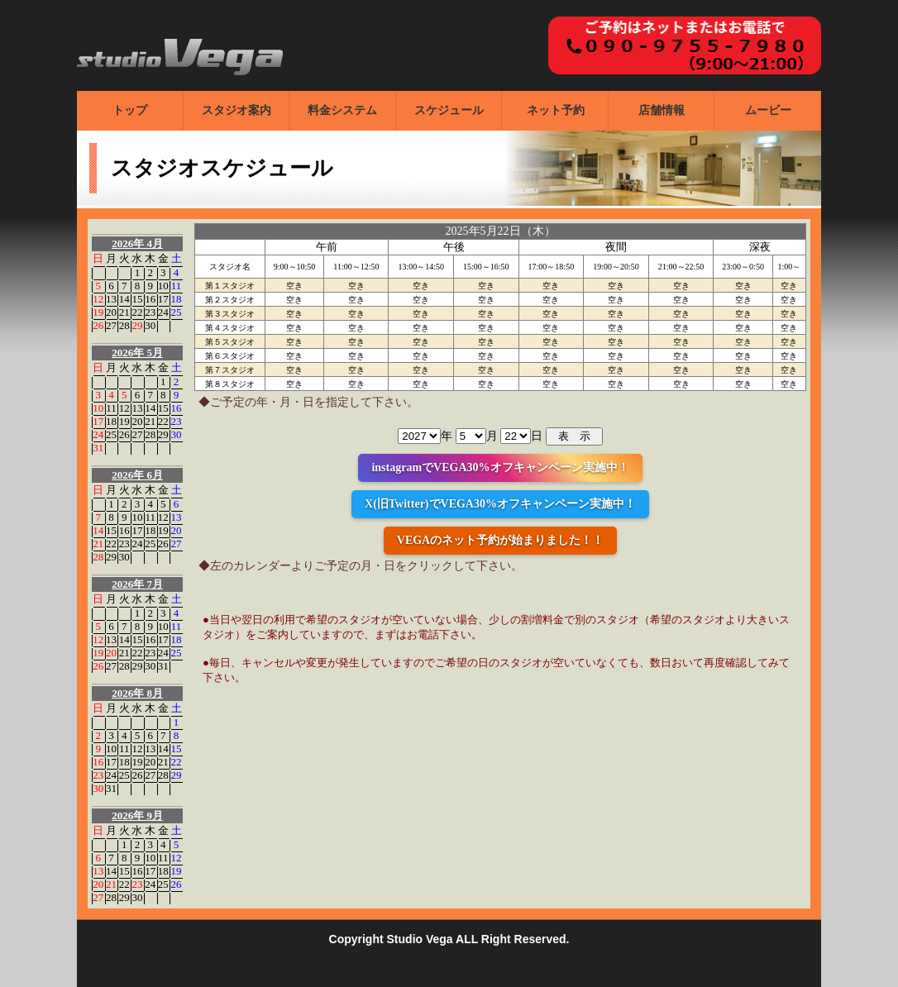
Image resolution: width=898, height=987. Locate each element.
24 (163, 312)
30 (150, 325)
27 (111, 325)
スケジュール (449, 110)
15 (136, 299)
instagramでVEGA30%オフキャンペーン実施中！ (499, 467)
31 (98, 447)
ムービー (768, 110)
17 (163, 299)
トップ (129, 110)
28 (124, 325)
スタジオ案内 (236, 110)
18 (176, 299)
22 (136, 312)
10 (163, 285)
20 (111, 312)
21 (124, 312)
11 (176, 285)
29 (136, 325)
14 (124, 299)
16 (150, 299)
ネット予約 (556, 110)
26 (98, 325)
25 (176, 312)
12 (98, 299)
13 (111, 299)
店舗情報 (661, 110)
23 (150, 312)
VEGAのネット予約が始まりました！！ (500, 540)
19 (98, 312)
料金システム (342, 110)
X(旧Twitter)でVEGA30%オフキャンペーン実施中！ (500, 504)
